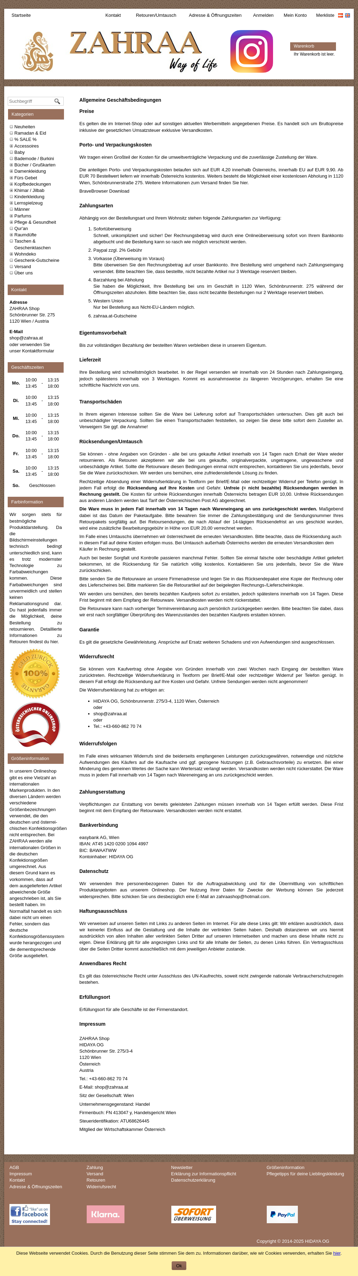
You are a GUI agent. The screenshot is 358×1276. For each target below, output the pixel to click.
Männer (22, 209)
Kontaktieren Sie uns (250, 564)
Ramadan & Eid (30, 133)
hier (54, 641)
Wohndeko (25, 254)
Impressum (20, 1173)
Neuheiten (24, 126)
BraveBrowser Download (104, 191)
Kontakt (113, 15)
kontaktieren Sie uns (288, 466)
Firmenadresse (184, 578)
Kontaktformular (38, 350)
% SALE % (25, 139)
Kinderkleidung (29, 196)
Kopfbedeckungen (32, 184)
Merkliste (325, 15)
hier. (244, 182)
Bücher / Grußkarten (35, 164)
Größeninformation (285, 1167)
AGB (14, 1167)
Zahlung (95, 1167)
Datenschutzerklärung (193, 1180)
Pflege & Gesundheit (35, 222)
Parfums (22, 215)
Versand (22, 266)
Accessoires (26, 146)
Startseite (21, 15)
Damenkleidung (30, 171)
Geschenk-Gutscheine (36, 260)
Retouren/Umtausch (156, 15)
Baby (19, 152)
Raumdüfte (25, 234)
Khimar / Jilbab (29, 190)
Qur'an (21, 228)
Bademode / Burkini (34, 158)
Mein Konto (295, 15)
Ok (179, 1265)
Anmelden (263, 15)
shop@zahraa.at (26, 337)
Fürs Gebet (25, 177)
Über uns (23, 272)
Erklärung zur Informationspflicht (203, 1173)
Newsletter (181, 1167)
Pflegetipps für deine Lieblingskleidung (305, 1173)
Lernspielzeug (28, 203)
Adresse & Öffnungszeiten (215, 15)
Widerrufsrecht (101, 1186)
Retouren (96, 1180)
